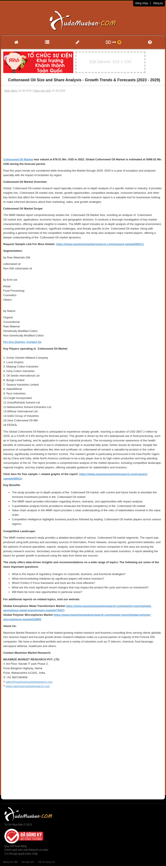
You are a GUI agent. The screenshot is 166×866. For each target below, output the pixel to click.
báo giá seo (28, 862)
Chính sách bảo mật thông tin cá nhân (26, 849)
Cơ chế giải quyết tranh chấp (21, 853)
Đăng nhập (141, 3)
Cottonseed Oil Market (18, 159)
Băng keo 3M (10, 862)
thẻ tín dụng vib (46, 862)
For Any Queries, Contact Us (22, 342)
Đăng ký (158, 3)
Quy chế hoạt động (15, 846)
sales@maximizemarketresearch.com (29, 681)
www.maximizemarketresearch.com (28, 686)
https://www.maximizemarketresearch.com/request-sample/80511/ (100, 244)
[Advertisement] (83, 125)
